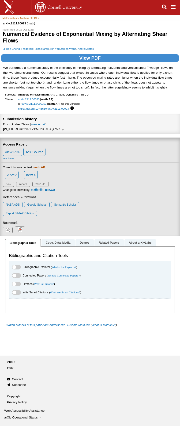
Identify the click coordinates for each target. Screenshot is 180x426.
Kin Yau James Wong (63, 48)
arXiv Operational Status (23, 417)
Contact (17, 379)
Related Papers (109, 242)
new (8, 184)
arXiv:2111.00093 (29, 99)
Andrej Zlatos (86, 48)
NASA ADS (13, 204)
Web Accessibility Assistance (24, 410)
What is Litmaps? (44, 284)
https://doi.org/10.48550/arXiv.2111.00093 (43, 108)
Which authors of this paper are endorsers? (35, 325)
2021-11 (40, 184)
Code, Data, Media (58, 242)
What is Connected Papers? (64, 275)
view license (8, 158)
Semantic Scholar (65, 204)
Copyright (14, 396)
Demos (84, 242)
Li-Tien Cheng (11, 48)
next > (31, 175)
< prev (12, 175)
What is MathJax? (104, 325)
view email (38, 124)
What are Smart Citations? (65, 292)
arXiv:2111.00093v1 (34, 103)
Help (10, 367)
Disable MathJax (78, 325)
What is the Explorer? (64, 267)
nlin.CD (50, 190)
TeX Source (34, 152)
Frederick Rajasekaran (35, 48)
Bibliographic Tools (23, 243)
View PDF (90, 58)
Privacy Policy (17, 402)
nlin (40, 190)
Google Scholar (37, 204)
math (34, 190)
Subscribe (19, 385)
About (11, 362)
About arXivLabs (140, 242)
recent (23, 184)
